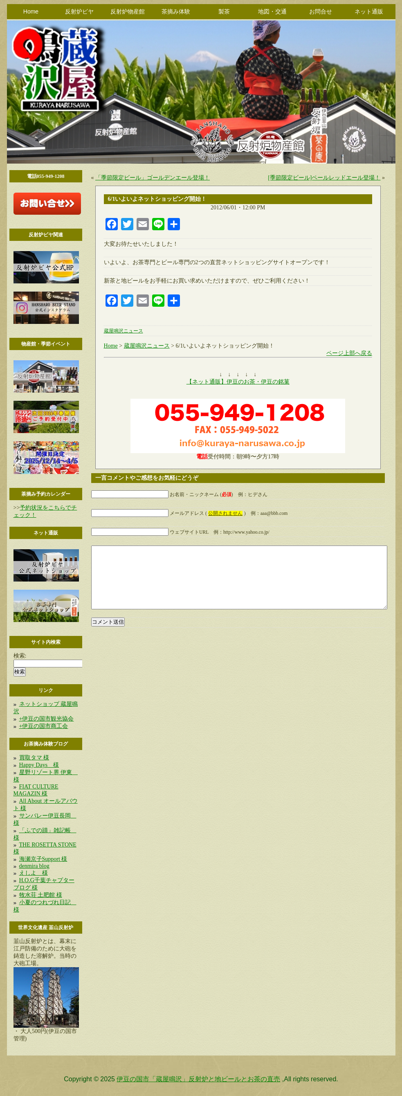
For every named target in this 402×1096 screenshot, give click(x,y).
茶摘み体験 (176, 11)
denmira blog (34, 866)
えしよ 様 (33, 873)
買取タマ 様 (34, 758)
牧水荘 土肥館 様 (40, 895)
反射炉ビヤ (79, 11)
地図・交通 (272, 11)
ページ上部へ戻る (349, 353)
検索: (20, 656)
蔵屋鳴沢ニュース (123, 331)
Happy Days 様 (39, 765)
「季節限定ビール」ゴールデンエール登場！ (152, 178)
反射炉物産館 (127, 11)
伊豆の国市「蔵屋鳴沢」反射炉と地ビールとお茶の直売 (198, 1079)
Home (30, 11)
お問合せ (320, 11)
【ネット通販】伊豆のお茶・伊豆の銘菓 (238, 382)
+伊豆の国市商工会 (43, 726)
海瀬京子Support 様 (43, 859)
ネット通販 (369, 11)
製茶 (224, 11)
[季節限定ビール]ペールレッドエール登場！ (324, 178)
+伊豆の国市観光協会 (46, 719)
